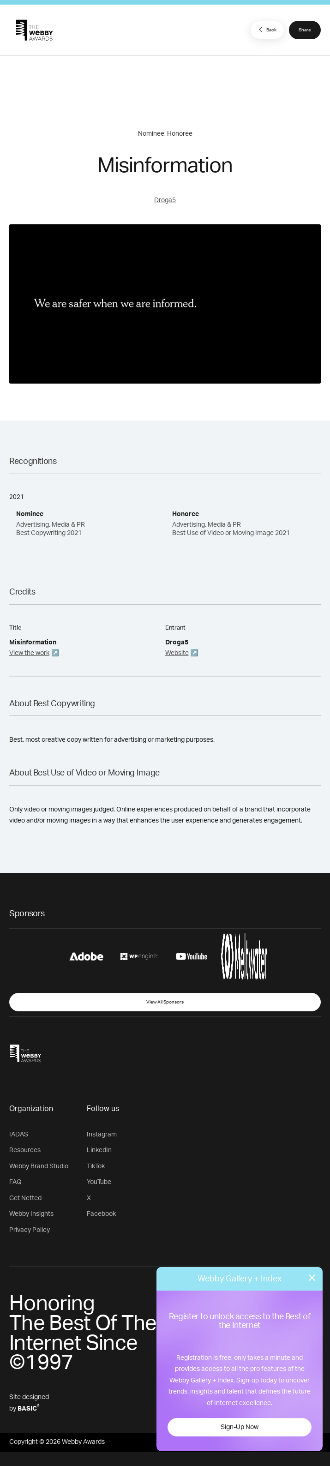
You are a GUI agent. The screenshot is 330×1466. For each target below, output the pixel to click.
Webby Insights (31, 1214)
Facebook (101, 1214)
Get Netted (25, 1198)
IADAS (18, 1134)
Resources (25, 1150)
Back (266, 29)
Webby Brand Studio (38, 1166)
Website (177, 653)
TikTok (96, 1166)
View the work (29, 653)
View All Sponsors (165, 1002)
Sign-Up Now (239, 1427)
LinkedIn (99, 1150)
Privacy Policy (29, 1230)
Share (305, 30)
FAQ (15, 1182)
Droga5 (165, 200)
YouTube (99, 1182)
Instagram (102, 1134)
